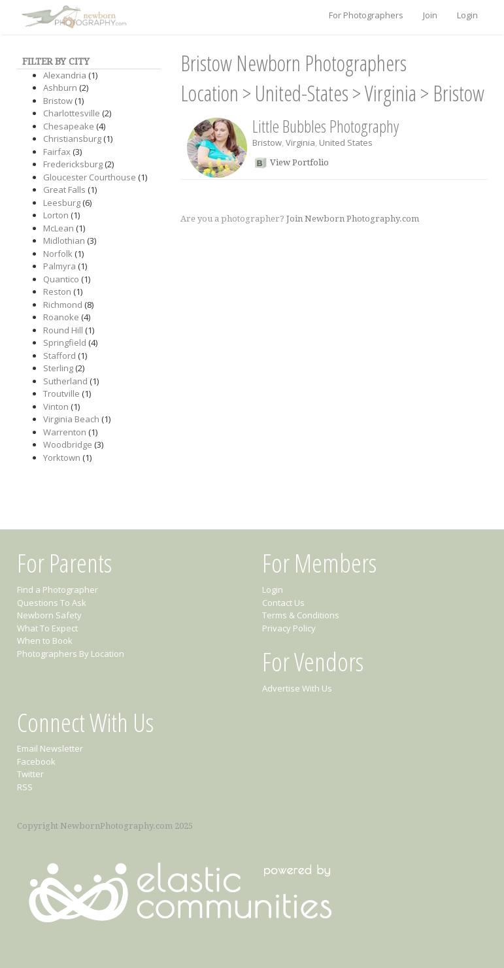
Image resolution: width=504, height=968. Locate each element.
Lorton (56, 215)
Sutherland (65, 381)
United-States (301, 93)
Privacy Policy (289, 628)
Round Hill (63, 330)
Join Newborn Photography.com (352, 219)
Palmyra (59, 266)
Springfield (64, 342)
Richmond (62, 304)
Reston (57, 291)
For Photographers (366, 15)
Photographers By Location (70, 653)
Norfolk (58, 253)
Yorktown (61, 457)
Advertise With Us (297, 688)
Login (467, 15)
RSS (25, 787)
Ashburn (60, 87)
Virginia (390, 93)
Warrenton (64, 432)
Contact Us (283, 603)
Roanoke (61, 317)
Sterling (58, 368)
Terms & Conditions (300, 615)
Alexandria (64, 75)
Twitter (30, 774)
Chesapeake (68, 126)
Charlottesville (71, 113)
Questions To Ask (51, 603)
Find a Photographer (57, 589)
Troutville (61, 393)
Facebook (36, 761)
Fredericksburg (73, 164)
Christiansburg (72, 138)
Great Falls (64, 189)
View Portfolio (299, 162)
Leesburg (61, 203)
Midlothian (64, 240)
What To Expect (47, 628)
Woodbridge (67, 444)
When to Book (45, 640)
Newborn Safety (49, 615)
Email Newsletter (50, 748)
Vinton (56, 406)
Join (430, 15)
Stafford (59, 355)
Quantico (61, 279)
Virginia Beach (71, 419)
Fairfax (57, 152)
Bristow (58, 101)
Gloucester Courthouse (89, 177)
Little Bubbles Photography (325, 126)
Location (209, 93)
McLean (58, 228)
